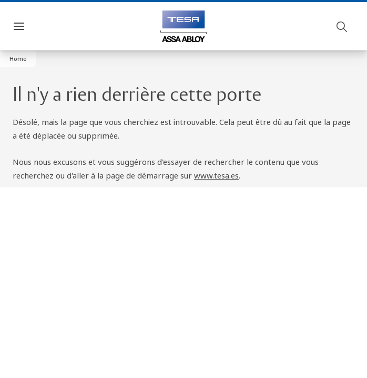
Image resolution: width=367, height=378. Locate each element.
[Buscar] (342, 26)
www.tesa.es (216, 175)
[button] (18, 59)
